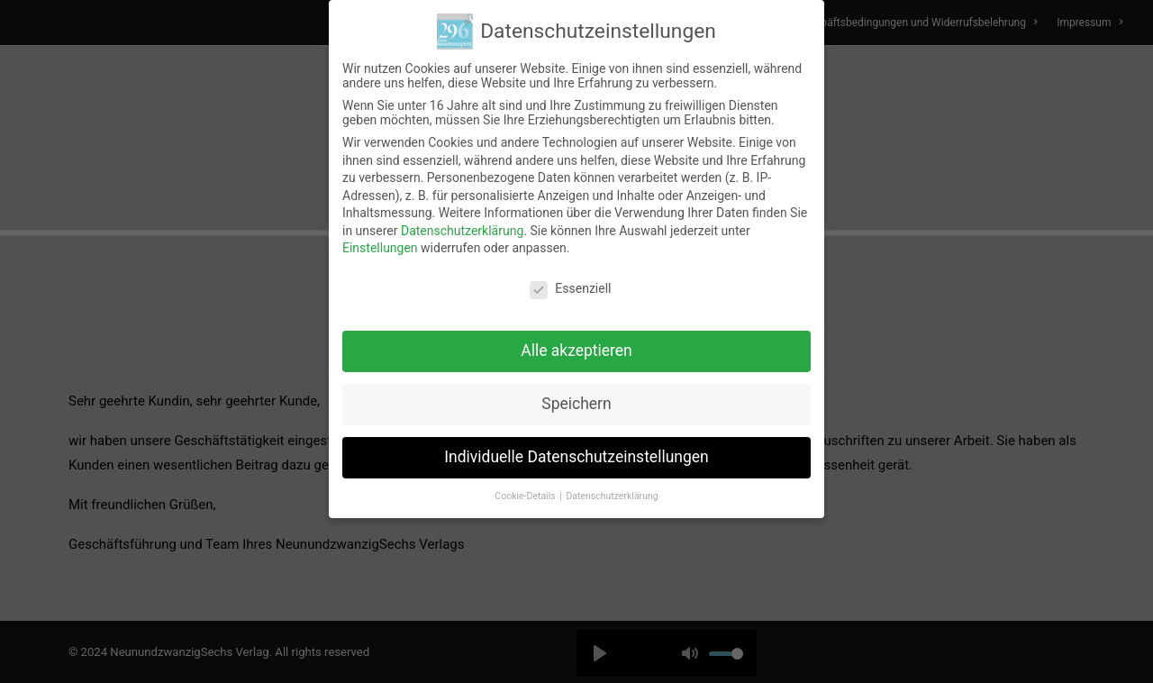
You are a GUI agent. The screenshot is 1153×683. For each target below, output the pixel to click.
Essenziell (570, 288)
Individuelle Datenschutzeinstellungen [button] (576, 457)
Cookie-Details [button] (526, 496)
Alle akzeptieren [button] (576, 351)
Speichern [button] (576, 404)
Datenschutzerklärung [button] (612, 496)
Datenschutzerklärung (462, 230)
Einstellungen (380, 248)
